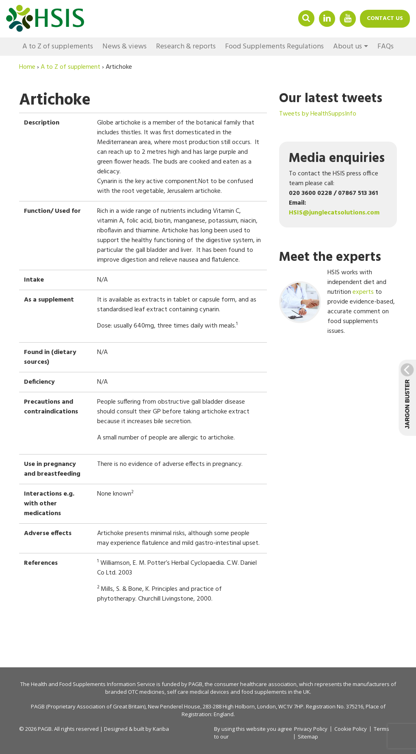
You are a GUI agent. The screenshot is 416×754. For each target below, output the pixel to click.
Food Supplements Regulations (274, 46)
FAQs (385, 46)
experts (363, 292)
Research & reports (186, 46)
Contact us (385, 18)
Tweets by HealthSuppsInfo (317, 114)
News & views (124, 46)
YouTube (348, 18)
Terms (381, 729)
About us (347, 46)
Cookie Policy (350, 729)
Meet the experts (330, 257)
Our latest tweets (330, 98)
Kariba (161, 728)
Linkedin (327, 18)
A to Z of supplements (57, 46)
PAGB (195, 684)
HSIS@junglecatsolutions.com (334, 213)
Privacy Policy (310, 728)
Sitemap (308, 736)
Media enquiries (337, 158)
